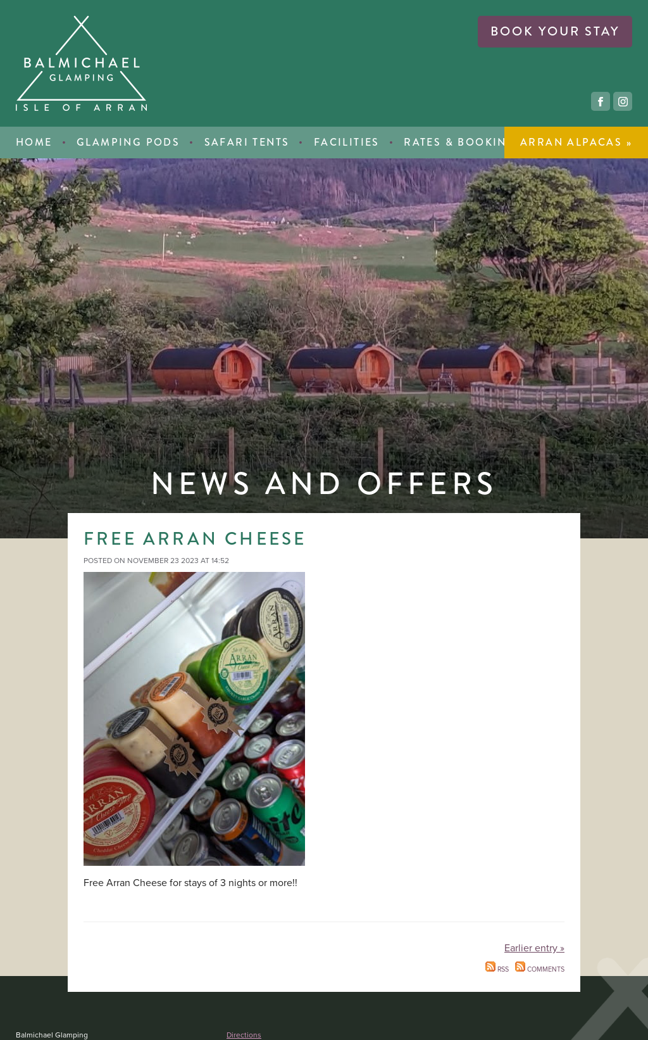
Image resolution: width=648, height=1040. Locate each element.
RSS (497, 969)
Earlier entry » (534, 948)
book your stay (555, 31)
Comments (539, 969)
